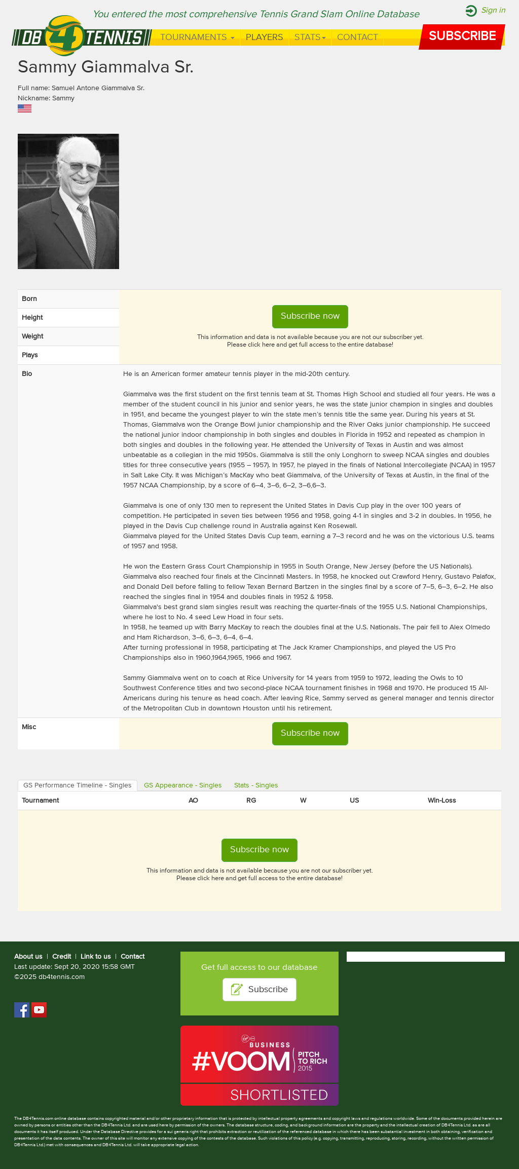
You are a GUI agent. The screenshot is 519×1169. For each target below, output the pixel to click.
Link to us (96, 956)
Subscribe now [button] (310, 316)
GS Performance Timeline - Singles (77, 785)
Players (264, 37)
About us (28, 956)
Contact (357, 37)
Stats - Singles (256, 785)
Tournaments (197, 37)
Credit (61, 956)
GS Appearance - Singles (183, 785)
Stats (310, 37)
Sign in (493, 11)
